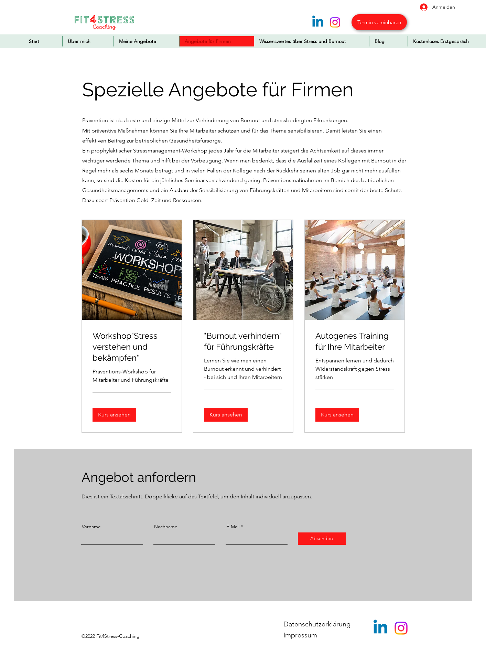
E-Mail (232, 526)
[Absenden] (322, 538)
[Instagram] (335, 22)
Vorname (91, 526)
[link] (132, 346)
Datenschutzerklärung (316, 624)
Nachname (165, 526)
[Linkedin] (318, 22)
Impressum (300, 635)
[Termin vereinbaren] (379, 22)
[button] (114, 414)
